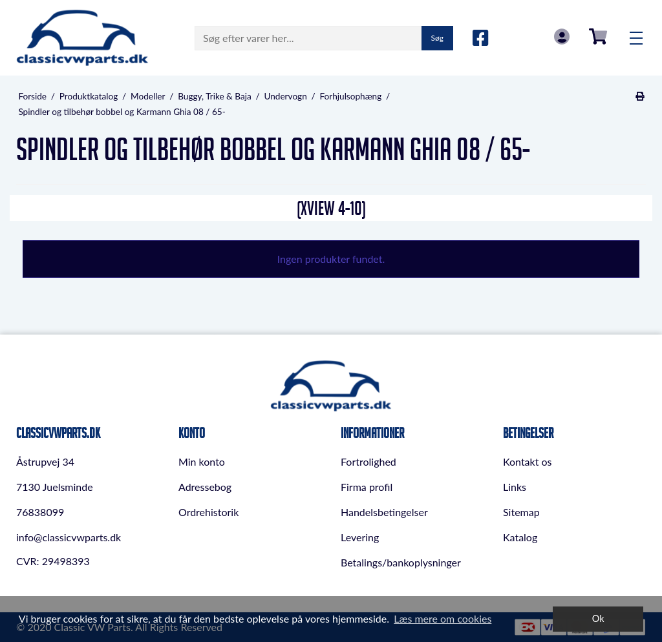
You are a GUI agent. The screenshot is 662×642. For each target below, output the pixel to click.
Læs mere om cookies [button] (442, 618)
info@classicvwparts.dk (68, 537)
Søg (437, 38)
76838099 (40, 512)
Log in (562, 36)
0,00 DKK (598, 36)
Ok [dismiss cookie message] (598, 618)
